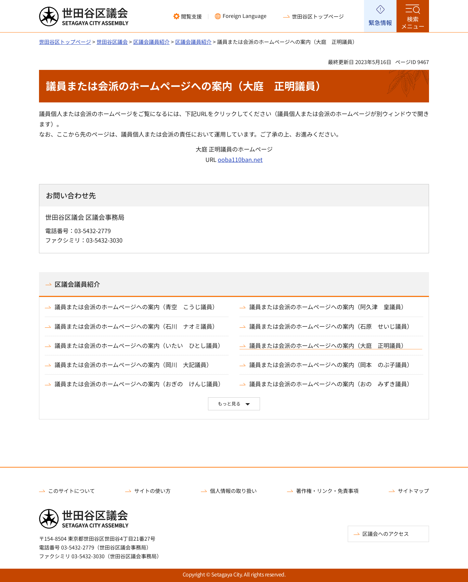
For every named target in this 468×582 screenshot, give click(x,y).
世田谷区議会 (112, 42)
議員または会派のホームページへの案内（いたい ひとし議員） (139, 345)
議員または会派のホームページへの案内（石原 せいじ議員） (331, 326)
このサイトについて (71, 491)
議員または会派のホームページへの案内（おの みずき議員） (331, 384)
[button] (187, 16)
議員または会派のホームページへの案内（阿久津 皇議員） (328, 307)
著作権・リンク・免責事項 (327, 491)
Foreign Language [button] (244, 16)
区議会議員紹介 (151, 42)
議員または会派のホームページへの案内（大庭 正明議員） (328, 345)
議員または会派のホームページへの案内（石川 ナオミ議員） (136, 326)
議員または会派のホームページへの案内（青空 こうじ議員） (136, 307)
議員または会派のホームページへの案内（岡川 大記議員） (133, 365)
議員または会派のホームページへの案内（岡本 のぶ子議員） (331, 365)
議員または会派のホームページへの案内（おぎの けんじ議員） (139, 384)
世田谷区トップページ (318, 16)
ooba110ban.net (240, 159)
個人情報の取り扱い (233, 491)
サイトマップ (413, 491)
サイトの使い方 (152, 491)
